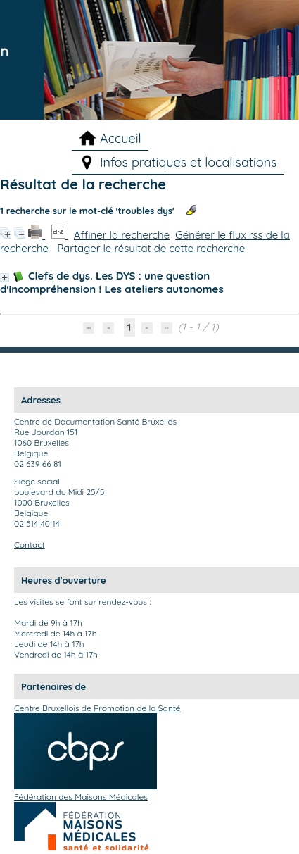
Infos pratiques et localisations (188, 162)
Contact (29, 544)
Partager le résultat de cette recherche (151, 248)
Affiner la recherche (122, 234)
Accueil (120, 138)
